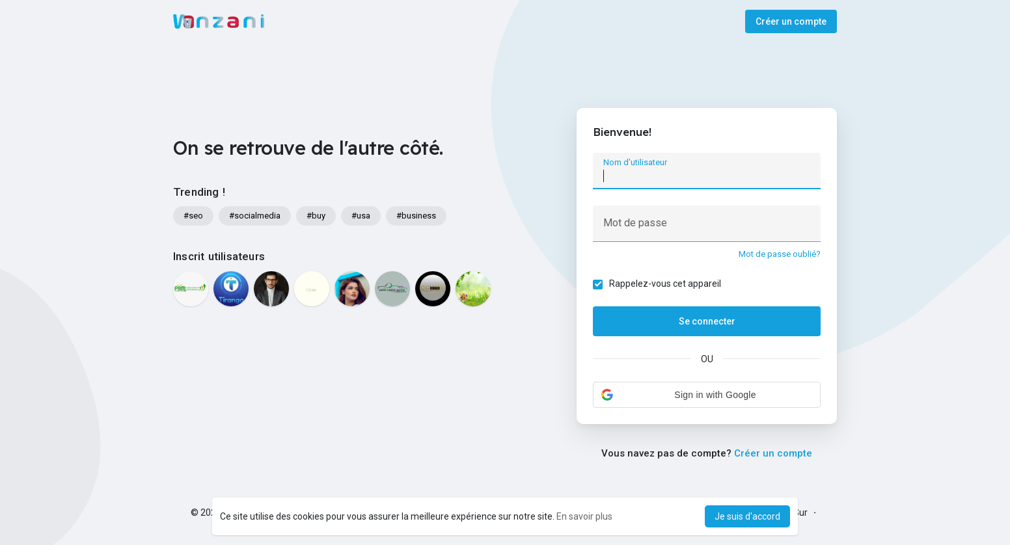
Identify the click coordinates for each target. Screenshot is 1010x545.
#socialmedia (254, 215)
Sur (800, 512)
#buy (316, 215)
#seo (193, 215)
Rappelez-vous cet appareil (665, 283)
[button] (707, 395)
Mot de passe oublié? (780, 254)
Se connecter (707, 321)
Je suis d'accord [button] (747, 516)
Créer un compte (791, 21)
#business (416, 215)
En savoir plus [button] (584, 516)
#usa (360, 215)
